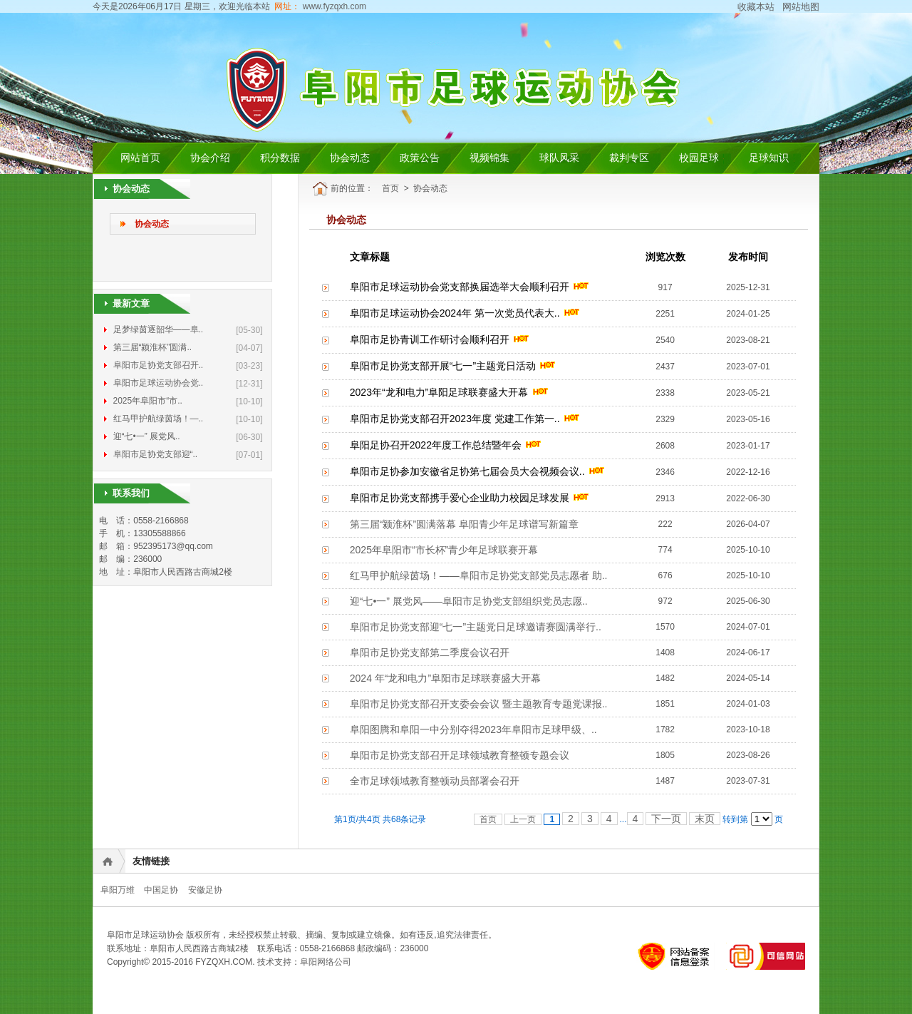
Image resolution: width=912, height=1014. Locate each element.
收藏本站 (755, 6)
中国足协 (161, 890)
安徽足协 (205, 890)
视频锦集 (489, 158)
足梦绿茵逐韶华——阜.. (158, 329)
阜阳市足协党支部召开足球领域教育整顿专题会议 (459, 755)
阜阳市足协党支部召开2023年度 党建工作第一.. (455, 418)
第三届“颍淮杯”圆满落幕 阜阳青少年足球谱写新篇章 (464, 524)
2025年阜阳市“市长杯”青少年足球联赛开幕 (444, 549)
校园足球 (699, 158)
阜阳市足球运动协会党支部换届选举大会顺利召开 (459, 286)
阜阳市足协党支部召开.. (158, 365)
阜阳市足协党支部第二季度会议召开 (429, 652)
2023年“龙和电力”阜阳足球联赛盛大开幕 (439, 392)
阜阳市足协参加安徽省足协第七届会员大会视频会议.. (467, 471)
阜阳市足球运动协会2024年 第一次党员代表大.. (455, 313)
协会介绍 (210, 158)
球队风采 (559, 158)
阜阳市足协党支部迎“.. (155, 454)
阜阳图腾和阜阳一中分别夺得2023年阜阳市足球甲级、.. (473, 729)
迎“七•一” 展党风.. (146, 436)
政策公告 (420, 158)
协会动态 (350, 158)
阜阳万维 (117, 890)
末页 (705, 818)
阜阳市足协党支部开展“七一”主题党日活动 (443, 366)
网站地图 (800, 6)
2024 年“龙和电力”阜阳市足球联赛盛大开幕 (445, 678)
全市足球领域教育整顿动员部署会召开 (434, 781)
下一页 (666, 818)
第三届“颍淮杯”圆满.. (152, 347)
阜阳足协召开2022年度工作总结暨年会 (436, 445)
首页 (390, 188)
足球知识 (769, 158)
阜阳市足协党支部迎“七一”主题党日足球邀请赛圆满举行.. (475, 627)
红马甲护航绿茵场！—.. (158, 419)
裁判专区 (629, 158)
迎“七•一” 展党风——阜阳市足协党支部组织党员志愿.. (469, 601)
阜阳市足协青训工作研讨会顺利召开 (429, 339)
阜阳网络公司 (325, 962)
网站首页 (140, 158)
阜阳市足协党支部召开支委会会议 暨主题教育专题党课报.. (479, 704)
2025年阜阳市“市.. (147, 401)
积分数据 (280, 158)
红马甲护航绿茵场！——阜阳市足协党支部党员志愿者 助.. (479, 575)
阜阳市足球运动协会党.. (158, 383)
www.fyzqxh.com (333, 6)
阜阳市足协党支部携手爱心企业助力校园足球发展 (459, 497)
